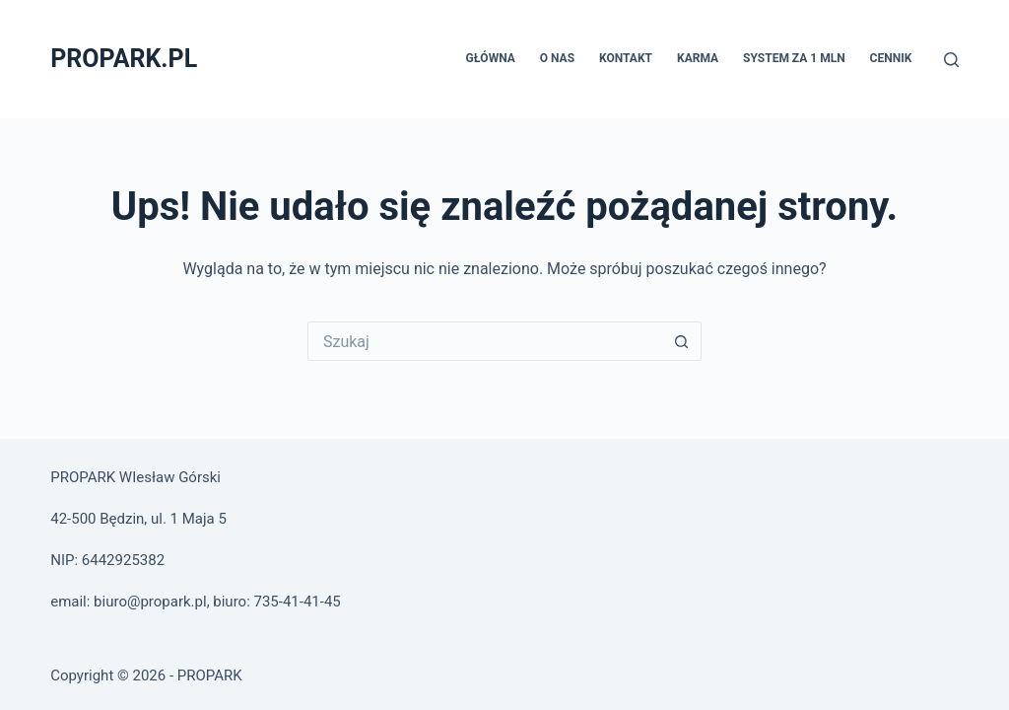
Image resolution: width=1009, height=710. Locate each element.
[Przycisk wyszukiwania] (682, 341)
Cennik (891, 58)
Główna (489, 58)
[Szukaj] (951, 59)
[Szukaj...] (484, 341)
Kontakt (625, 58)
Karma (697, 58)
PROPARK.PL (123, 58)
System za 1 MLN (794, 58)
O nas (557, 58)
